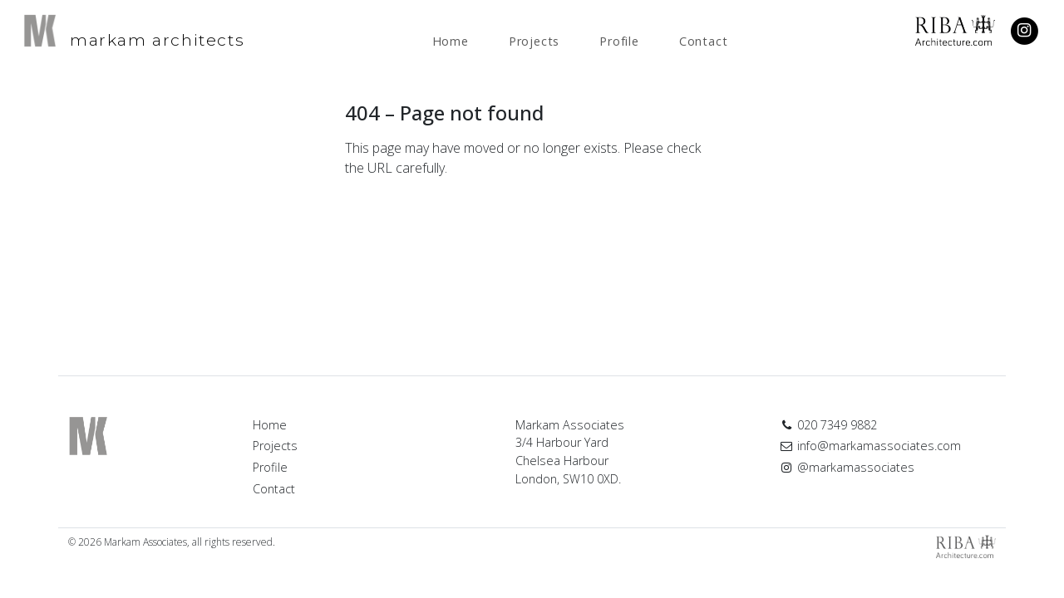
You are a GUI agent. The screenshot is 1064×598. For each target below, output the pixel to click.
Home (450, 41)
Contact (703, 41)
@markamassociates (847, 467)
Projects (534, 41)
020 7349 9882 (828, 425)
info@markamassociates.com (870, 445)
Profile (619, 41)
